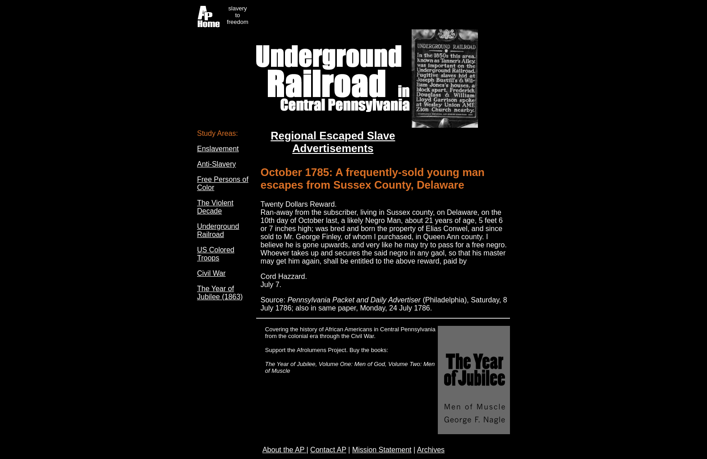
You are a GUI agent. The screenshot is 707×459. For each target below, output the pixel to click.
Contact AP (328, 450)
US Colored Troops (215, 254)
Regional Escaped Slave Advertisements (333, 142)
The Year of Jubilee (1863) (220, 293)
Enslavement (218, 149)
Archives (431, 450)
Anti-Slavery (216, 164)
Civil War (211, 273)
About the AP (284, 450)
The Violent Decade (215, 207)
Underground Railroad (218, 230)
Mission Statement (382, 450)
